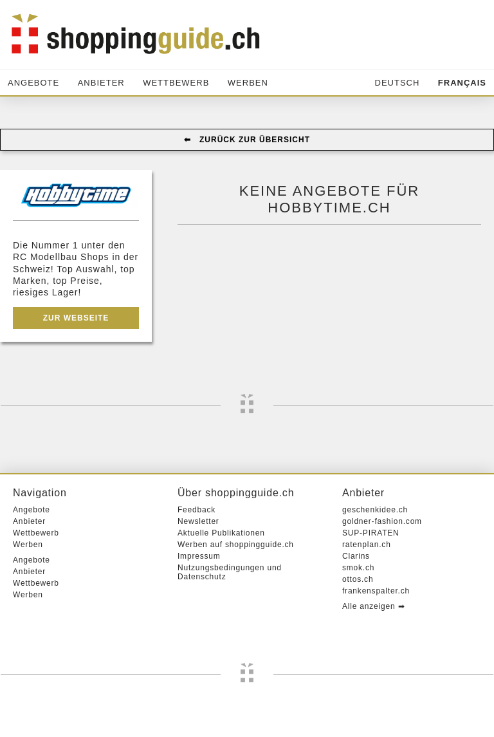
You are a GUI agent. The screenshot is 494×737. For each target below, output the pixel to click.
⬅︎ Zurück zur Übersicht (247, 139)
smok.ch (358, 567)
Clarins (356, 556)
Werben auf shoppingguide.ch (236, 544)
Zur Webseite (76, 317)
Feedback (196, 509)
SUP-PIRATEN (370, 532)
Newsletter (198, 521)
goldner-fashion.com (382, 521)
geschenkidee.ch (375, 509)
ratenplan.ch (366, 544)
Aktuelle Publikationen (221, 532)
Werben (248, 83)
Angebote (33, 83)
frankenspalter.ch (376, 590)
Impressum (199, 556)
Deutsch (397, 83)
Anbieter (101, 83)
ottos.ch (357, 579)
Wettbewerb (176, 83)
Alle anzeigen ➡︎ (373, 606)
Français (462, 83)
